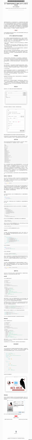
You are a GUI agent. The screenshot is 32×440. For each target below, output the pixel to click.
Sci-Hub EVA (7, 141)
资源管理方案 (8, 233)
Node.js (22, 80)
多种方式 (19, 137)
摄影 (13, 1)
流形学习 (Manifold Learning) (8, 419)
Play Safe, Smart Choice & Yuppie (23, 419)
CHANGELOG (11, 33)
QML (15, 44)
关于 (18, 1)
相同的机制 (25, 185)
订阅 (22, 1)
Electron (5, 47)
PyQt (7, 52)
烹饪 (15, 1)
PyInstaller (5, 76)
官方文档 (13, 350)
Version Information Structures (8, 340)
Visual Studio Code (13, 48)
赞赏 (16, 416)
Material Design (14, 136)
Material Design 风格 (9, 46)
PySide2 (13, 32)
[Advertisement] (16, 16)
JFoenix (23, 42)
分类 (11, 1)
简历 (20, 1)
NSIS (14, 81)
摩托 (17, 1)
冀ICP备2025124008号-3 (21, 438)
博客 (10, 1)
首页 (8, 1)
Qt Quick (13, 44)
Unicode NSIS (9, 83)
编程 (7, 8)
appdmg (5, 80)
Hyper (17, 48)
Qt (4, 44)
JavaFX (5, 42)
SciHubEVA (5, 32)
